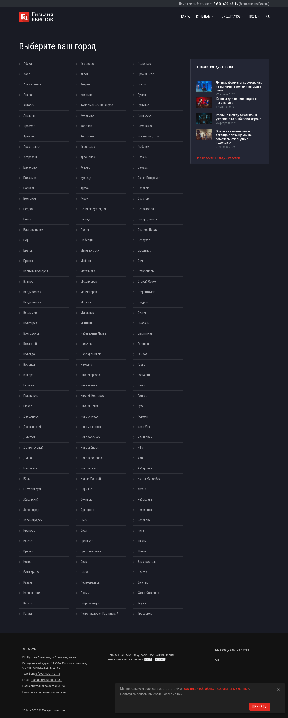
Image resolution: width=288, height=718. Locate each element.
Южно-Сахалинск (149, 593)
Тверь (141, 364)
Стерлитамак (146, 292)
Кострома (87, 136)
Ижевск (28, 541)
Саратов (143, 198)
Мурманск (87, 312)
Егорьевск (30, 468)
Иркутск (28, 551)
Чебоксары (145, 499)
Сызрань (143, 323)
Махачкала (88, 271)
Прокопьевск (147, 74)
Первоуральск (90, 582)
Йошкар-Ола (31, 572)
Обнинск (86, 499)
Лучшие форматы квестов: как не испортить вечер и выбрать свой (239, 86)
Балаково (30, 167)
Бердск (28, 209)
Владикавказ (32, 302)
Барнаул (29, 188)
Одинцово (87, 510)
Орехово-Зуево (91, 551)
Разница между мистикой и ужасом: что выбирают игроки (238, 117)
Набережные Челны (94, 333)
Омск (84, 520)
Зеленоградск (32, 520)
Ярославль (145, 613)
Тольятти (144, 375)
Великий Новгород (35, 271)
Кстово (85, 167)
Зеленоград (31, 510)
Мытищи (86, 323)
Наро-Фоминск (91, 354)
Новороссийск (90, 437)
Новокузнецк (89, 416)
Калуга (27, 603)
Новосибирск (90, 447)
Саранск (143, 188)
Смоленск (144, 250)
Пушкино (143, 105)
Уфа (140, 447)
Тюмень (143, 416)
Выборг (28, 375)
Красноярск (89, 157)
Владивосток (32, 292)
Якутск (142, 603)
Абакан (28, 63)
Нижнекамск (89, 385)
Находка (86, 364)
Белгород (30, 198)
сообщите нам (150, 655)
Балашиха (30, 178)
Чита (141, 530)
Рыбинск (143, 146)
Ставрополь (146, 271)
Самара (143, 167)
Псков (142, 84)
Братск (28, 250)
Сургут (142, 312)
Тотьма (142, 395)
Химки (142, 489)
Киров (85, 74)
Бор (26, 240)
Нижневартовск (91, 375)
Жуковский (31, 499)
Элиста (142, 572)
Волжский (30, 344)
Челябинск (145, 510)
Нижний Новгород (93, 395)
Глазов (231, 16)
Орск (84, 561)
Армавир (29, 136)
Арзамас (29, 126)
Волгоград (30, 323)
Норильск (87, 489)
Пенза (84, 572)
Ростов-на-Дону (148, 136)
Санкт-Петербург (149, 178)
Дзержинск (31, 416)
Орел (84, 530)
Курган (85, 188)
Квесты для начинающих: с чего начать (236, 100)
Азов (26, 74)
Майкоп (86, 261)
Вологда (29, 354)
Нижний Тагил (90, 406)
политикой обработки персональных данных (215, 688)
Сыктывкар (145, 333)
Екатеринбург (32, 489)
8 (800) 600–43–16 (226, 4)
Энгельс (143, 582)
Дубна (27, 458)
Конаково (87, 115)
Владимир (30, 312)
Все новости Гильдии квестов (218, 158)
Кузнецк (86, 178)
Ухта (141, 458)
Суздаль (143, 302)
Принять (259, 706)
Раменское (145, 126)
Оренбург (87, 541)
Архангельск (32, 146)
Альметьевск (32, 84)
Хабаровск (145, 468)
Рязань (142, 157)
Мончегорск (89, 292)
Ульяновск (145, 437)
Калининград (32, 593)
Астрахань (30, 157)
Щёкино (143, 551)
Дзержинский (32, 427)
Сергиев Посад (148, 229)
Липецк (85, 219)
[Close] (278, 688)
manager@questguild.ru (46, 679)
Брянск (28, 261)
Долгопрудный (33, 447)
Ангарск (29, 105)
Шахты (142, 541)
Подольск (144, 63)
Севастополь (146, 209)
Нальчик (86, 344)
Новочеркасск (90, 468)
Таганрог (143, 344)
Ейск (26, 478)
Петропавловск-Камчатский (99, 613)
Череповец (145, 520)
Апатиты (29, 115)
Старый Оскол (147, 281)
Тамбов (142, 354)
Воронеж (29, 364)
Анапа (27, 95)
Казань (28, 582)
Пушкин (142, 95)
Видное (28, 281)
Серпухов (144, 240)
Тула (141, 406)
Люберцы (87, 240)
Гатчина (28, 385)
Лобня (85, 229)
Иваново (29, 530)
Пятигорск (145, 115)
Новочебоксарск (92, 458)
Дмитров (29, 437)
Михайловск (89, 281)
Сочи (141, 261)
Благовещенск (33, 229)
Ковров (85, 84)
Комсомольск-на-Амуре (97, 105)
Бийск (27, 219)
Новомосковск (91, 427)
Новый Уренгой (91, 478)
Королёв (86, 126)
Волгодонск (31, 333)
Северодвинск (147, 219)
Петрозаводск (90, 603)
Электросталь (147, 561)
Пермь (85, 593)
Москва (86, 302)
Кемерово (87, 63)
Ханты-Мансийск (149, 478)
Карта (185, 16)
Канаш (27, 613)
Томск (142, 385)
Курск (84, 198)
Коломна (86, 95)
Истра (27, 561)
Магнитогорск (90, 250)
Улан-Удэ (144, 427)
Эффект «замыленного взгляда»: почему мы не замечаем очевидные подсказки (234, 136)
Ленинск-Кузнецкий (94, 209)
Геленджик (30, 395)
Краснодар (88, 146)
